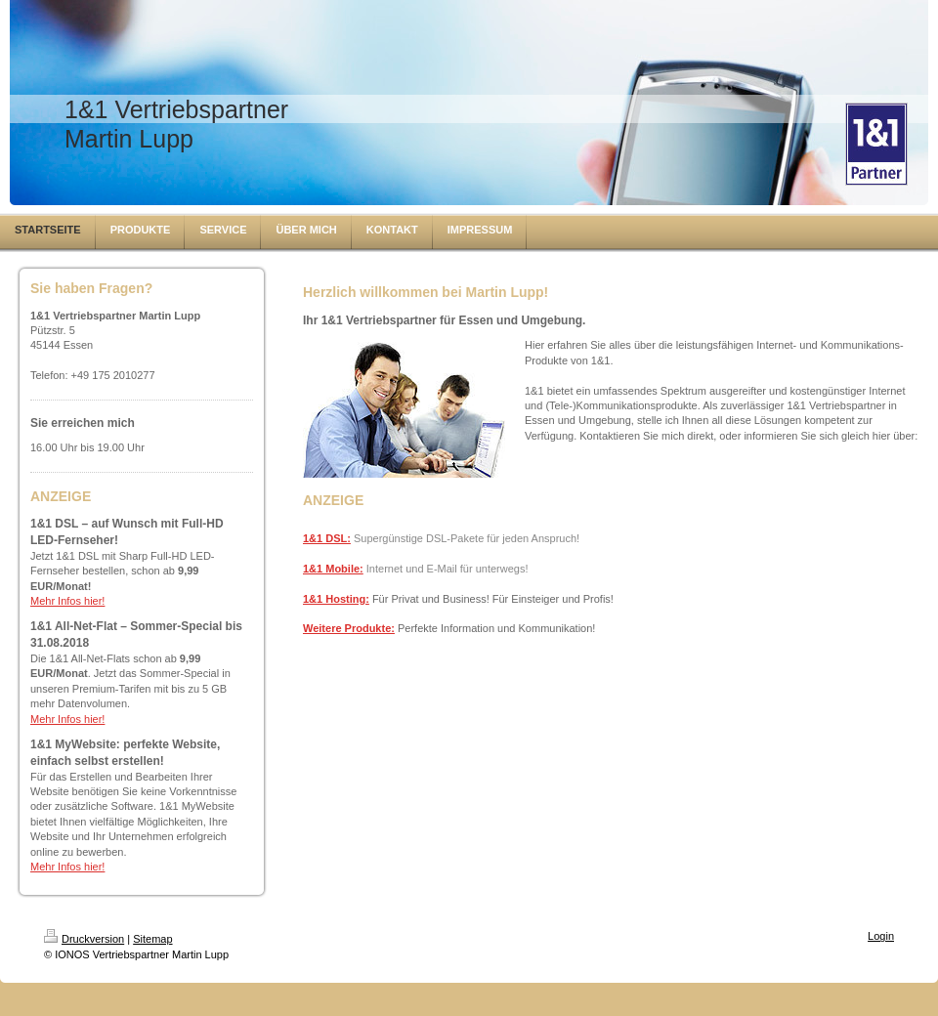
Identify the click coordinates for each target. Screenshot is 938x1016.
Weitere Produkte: (349, 628)
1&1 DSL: (327, 538)
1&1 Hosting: (336, 599)
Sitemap (152, 939)
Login (881, 936)
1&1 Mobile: (333, 568)
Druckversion (84, 939)
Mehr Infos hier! (67, 601)
